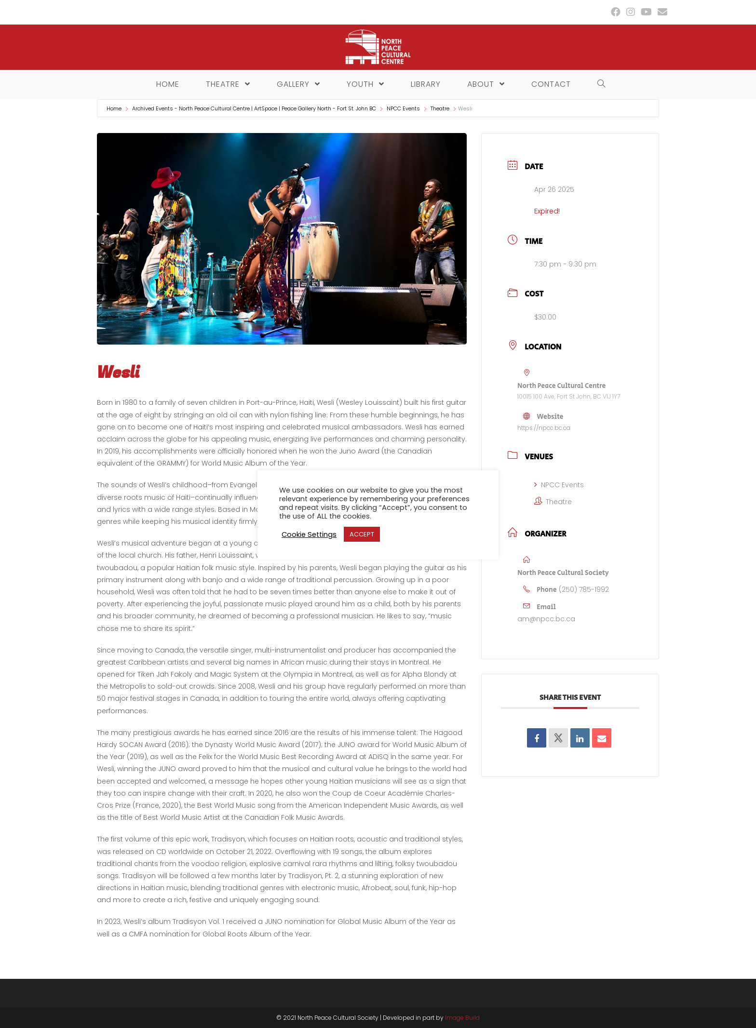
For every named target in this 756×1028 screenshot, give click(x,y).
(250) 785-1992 (584, 589)
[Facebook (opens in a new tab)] (615, 12)
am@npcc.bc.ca (546, 619)
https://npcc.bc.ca (543, 428)
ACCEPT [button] (362, 534)
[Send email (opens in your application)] (661, 12)
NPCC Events (403, 108)
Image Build (462, 1018)
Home (115, 108)
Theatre (440, 108)
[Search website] (598, 84)
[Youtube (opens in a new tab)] (646, 12)
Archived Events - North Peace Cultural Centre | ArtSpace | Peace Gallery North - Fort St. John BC (254, 108)
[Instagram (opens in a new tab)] (630, 12)
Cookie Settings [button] (309, 534)
